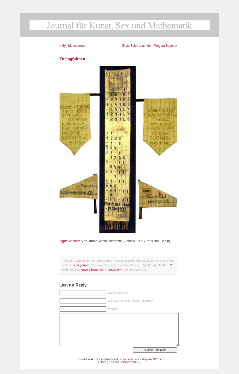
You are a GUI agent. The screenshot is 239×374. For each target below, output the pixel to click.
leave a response (92, 269)
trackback (114, 269)
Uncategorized (80, 265)
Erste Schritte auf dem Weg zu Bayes (148, 46)
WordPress (154, 359)
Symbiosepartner (74, 46)
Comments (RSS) (130, 362)
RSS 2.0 (168, 265)
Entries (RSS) (106, 362)
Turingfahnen (72, 58)
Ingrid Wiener (69, 241)
